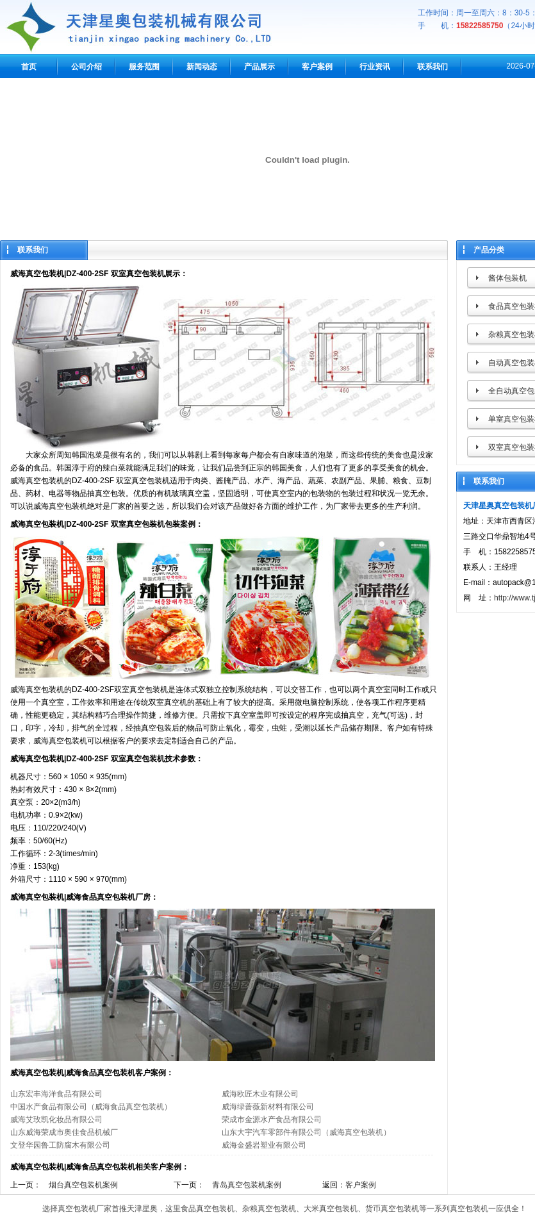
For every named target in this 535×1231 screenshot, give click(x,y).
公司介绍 (86, 66)
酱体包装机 (507, 278)
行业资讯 (374, 66)
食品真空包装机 (208, 1208)
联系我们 (432, 66)
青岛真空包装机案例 (246, 1184)
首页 (29, 66)
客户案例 (317, 66)
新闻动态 (201, 66)
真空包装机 (77, 1208)
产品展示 (259, 66)
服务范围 (144, 66)
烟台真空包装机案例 (83, 1184)
